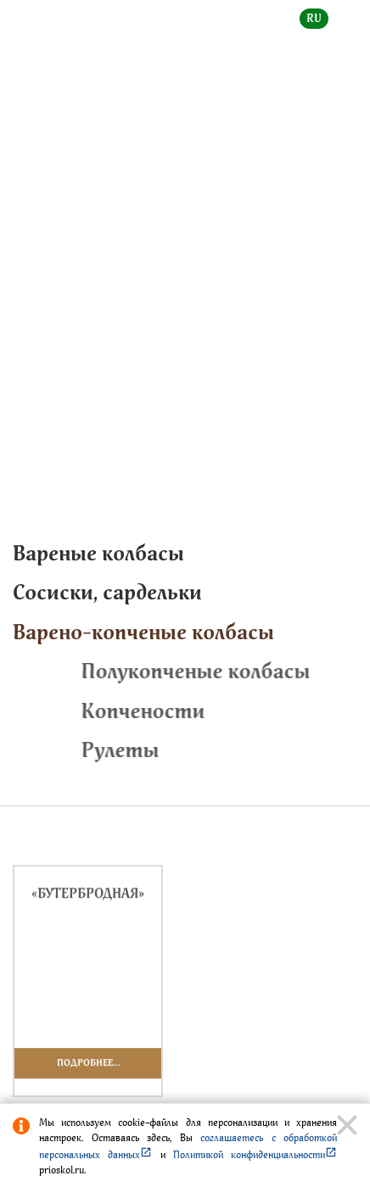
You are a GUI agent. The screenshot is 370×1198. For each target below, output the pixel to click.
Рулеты (220, 750)
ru (314, 18)
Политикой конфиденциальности (255, 1155)
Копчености (243, 711)
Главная (33, 295)
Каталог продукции (161, 295)
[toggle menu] (344, 31)
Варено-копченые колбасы (82, 315)
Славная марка (306, 295)
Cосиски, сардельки (107, 592)
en (350, 18)
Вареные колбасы (98, 553)
